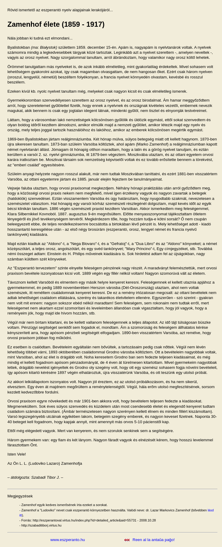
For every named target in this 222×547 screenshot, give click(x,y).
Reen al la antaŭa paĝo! (154, 539)
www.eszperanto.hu (67, 539)
